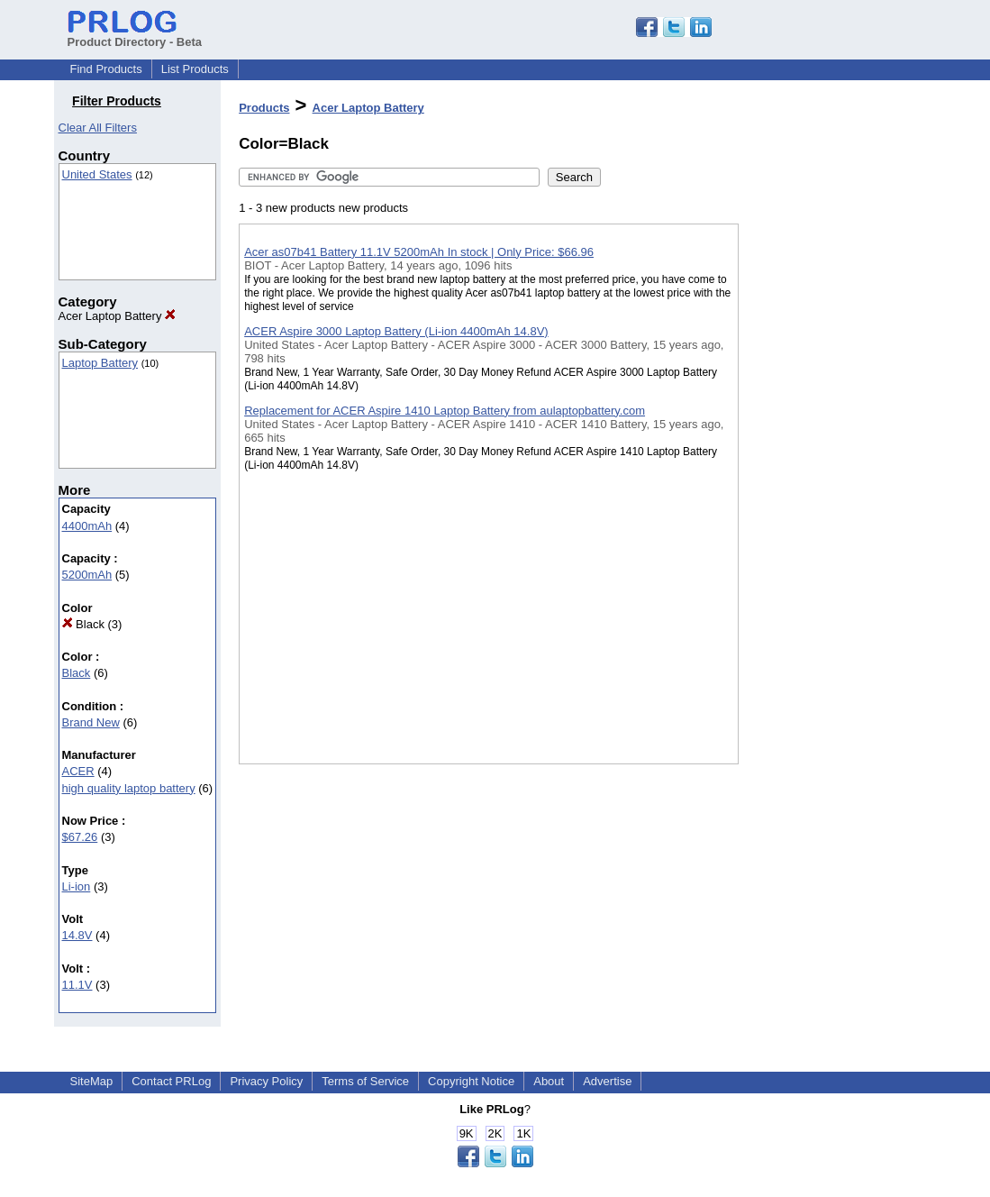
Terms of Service (365, 1081)
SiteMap (92, 1081)
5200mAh (87, 574)
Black (83, 624)
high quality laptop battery (128, 788)
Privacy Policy (266, 1081)
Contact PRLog (171, 1081)
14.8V (77, 935)
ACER (78, 771)
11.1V (77, 984)
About (548, 1081)
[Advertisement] (829, 467)
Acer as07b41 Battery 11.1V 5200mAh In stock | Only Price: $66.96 (419, 252)
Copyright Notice (471, 1081)
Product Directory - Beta (135, 35)
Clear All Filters (98, 127)
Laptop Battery (100, 363)
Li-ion (76, 886)
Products (264, 107)
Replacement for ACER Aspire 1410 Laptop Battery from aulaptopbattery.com (444, 410)
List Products (195, 69)
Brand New (91, 722)
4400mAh (87, 526)
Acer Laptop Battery (118, 316)
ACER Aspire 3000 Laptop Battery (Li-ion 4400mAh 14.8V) (396, 331)
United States (97, 174)
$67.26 (80, 837)
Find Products (106, 69)
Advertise (607, 1081)
